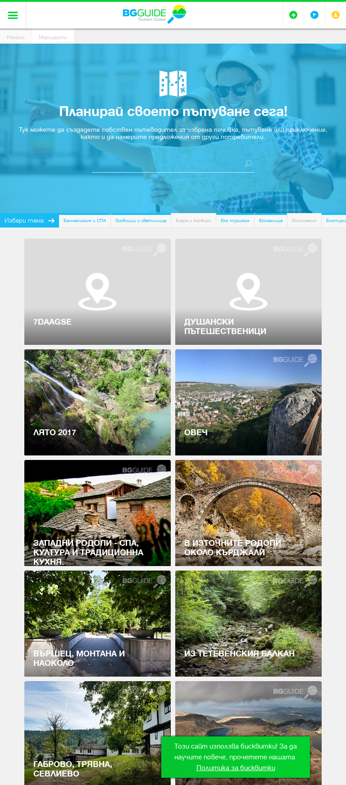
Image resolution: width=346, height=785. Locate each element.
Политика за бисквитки (235, 768)
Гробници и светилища (140, 220)
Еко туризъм (235, 220)
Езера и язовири (193, 220)
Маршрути (53, 37)
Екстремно (304, 220)
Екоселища (270, 220)
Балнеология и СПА (85, 220)
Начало (16, 37)
